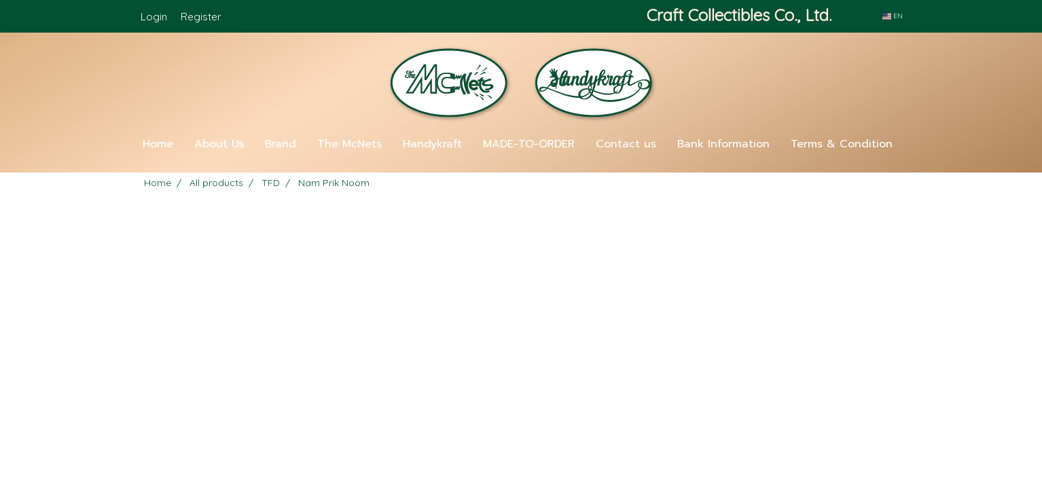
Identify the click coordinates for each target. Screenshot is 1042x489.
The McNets (349, 144)
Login (154, 16)
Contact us (626, 144)
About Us (219, 144)
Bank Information (723, 144)
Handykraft (432, 144)
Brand (280, 144)
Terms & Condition (842, 144)
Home (158, 144)
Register (201, 16)
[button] (521, 167)
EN (892, 16)
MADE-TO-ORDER (529, 144)
